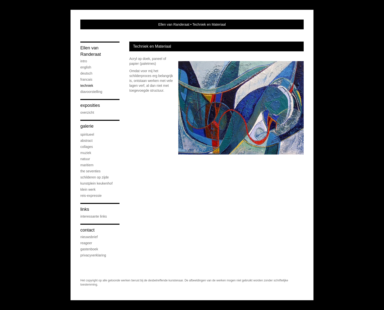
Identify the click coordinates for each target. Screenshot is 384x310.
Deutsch (86, 73)
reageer (86, 243)
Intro (83, 61)
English (85, 67)
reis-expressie (91, 196)
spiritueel (87, 134)
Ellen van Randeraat (173, 24)
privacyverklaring (93, 255)
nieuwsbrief (89, 237)
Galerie (87, 126)
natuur (85, 159)
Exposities (90, 105)
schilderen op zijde (94, 177)
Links (84, 209)
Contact (87, 230)
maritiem (87, 165)
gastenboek (89, 249)
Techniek (86, 86)
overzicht (87, 112)
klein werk (88, 189)
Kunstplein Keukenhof (96, 183)
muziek (85, 153)
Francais (86, 79)
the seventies (90, 171)
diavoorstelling (91, 92)
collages (86, 147)
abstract (86, 141)
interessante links (93, 216)
